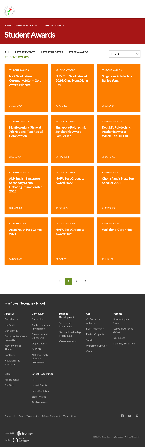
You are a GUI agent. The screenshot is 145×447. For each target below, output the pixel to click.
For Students (12, 379)
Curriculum (38, 313)
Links (7, 373)
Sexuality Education (124, 343)
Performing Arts (95, 334)
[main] (72, 156)
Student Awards (41, 402)
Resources (119, 337)
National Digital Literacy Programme (40, 358)
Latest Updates (40, 390)
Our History (11, 319)
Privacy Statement (51, 416)
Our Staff (10, 325)
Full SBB (36, 349)
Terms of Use (69, 416)
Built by (20, 440)
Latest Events (39, 385)
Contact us (11, 354)
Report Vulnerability (29, 416)
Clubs (89, 351)
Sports (89, 339)
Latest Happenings (42, 373)
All (33, 379)
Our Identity (11, 330)
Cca (88, 313)
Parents (117, 313)
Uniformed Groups (96, 345)
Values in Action (67, 341)
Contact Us (10, 416)
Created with (21, 433)
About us (9, 313)
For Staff (9, 385)
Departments (39, 343)
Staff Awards (39, 396)
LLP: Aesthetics (95, 328)
